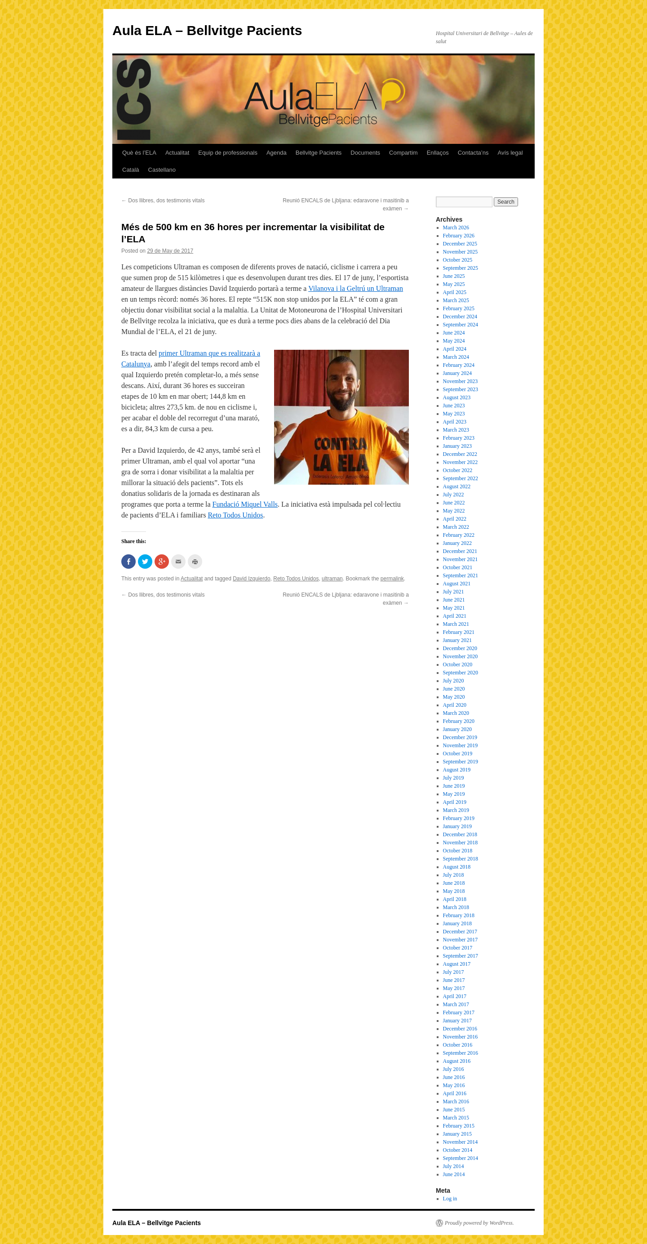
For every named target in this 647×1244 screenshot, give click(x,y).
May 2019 (454, 794)
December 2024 (460, 316)
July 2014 (453, 1166)
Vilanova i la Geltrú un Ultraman (355, 288)
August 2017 (457, 964)
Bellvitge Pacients (319, 152)
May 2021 (454, 608)
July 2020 (453, 681)
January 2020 (457, 729)
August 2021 (457, 583)
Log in (450, 1198)
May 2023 (454, 413)
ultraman (332, 578)
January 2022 (457, 543)
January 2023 (457, 446)
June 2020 (454, 689)
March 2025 (456, 300)
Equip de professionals (227, 152)
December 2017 (460, 931)
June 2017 (454, 980)
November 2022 (460, 462)
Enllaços (438, 152)
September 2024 (460, 324)
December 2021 (460, 551)
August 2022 (457, 486)
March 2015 (456, 1118)
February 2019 (458, 818)
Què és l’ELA (139, 152)
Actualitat (177, 152)
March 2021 (456, 624)
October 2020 (458, 664)
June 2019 (454, 786)
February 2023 (458, 438)
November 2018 (460, 842)
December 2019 (460, 737)
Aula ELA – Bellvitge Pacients (207, 30)
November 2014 (460, 1142)
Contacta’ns (473, 152)
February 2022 (458, 535)
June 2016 (454, 1077)
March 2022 (456, 527)
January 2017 (457, 1020)
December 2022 (460, 454)
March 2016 (456, 1101)
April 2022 (454, 519)
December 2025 (460, 244)
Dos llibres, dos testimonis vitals (162, 200)
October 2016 (458, 1045)
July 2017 (453, 972)
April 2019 (454, 802)
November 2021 (460, 559)
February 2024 (458, 365)
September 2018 (460, 859)
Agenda (276, 152)
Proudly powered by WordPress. (479, 1223)
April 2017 (454, 996)
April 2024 (454, 349)
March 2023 (456, 430)
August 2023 (457, 397)
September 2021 (460, 575)
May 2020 (454, 697)
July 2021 (453, 592)
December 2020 (460, 648)
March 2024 (456, 357)
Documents (365, 152)
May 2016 (454, 1085)
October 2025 (458, 260)
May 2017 (454, 988)
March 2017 (456, 1004)
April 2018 (454, 899)
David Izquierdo (251, 578)
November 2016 (460, 1037)
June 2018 (454, 883)
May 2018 (454, 891)
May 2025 (454, 284)
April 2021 (454, 616)
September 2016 (460, 1053)
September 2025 (460, 268)
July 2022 (453, 494)
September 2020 (460, 672)
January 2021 (457, 640)
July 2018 (453, 875)
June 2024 (454, 333)
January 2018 (457, 923)
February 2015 (458, 1126)
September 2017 (460, 956)
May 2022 (454, 511)
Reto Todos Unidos (235, 515)
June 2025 (454, 276)
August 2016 (457, 1061)
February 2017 (458, 1012)
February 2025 (458, 308)
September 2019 (460, 761)
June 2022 (454, 502)
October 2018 (458, 850)
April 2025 (454, 292)
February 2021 (458, 632)
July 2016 (453, 1069)
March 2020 (456, 713)
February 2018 (458, 915)
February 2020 (458, 721)
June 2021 (454, 600)
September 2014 (460, 1158)
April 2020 (454, 705)
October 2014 (458, 1150)
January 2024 (457, 373)
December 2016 (460, 1029)
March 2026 (456, 227)
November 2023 (460, 381)
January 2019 (457, 826)
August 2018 (457, 867)
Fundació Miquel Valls (245, 504)
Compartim (403, 152)
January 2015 (457, 1134)
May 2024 (454, 341)
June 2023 (454, 405)
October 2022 (458, 470)
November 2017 (460, 939)
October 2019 (458, 753)
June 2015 (454, 1109)
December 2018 (460, 834)
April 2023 (454, 422)
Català (130, 169)
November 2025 (460, 252)
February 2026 (458, 235)
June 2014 (454, 1174)
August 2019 (457, 770)
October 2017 (458, 948)
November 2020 (460, 656)
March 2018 (456, 907)
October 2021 (458, 567)
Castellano (162, 169)
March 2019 (456, 810)
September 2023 (460, 389)
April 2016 (454, 1093)
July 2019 (453, 778)
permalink (392, 578)
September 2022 (460, 478)
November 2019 (460, 745)
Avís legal (510, 152)
